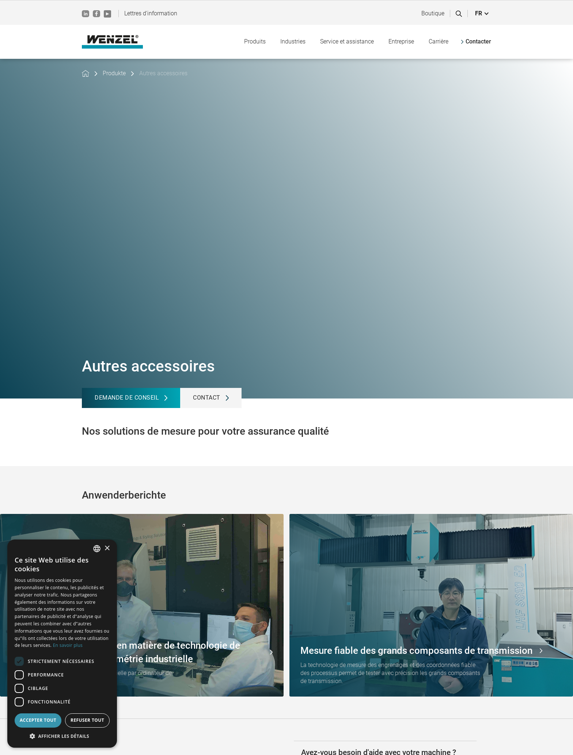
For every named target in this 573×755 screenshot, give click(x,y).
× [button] (107, 548)
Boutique (432, 13)
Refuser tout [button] (87, 720)
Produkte (114, 73)
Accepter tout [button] (38, 720)
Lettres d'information (150, 13)
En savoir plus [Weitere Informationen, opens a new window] (68, 645)
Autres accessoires (163, 73)
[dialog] (62, 643)
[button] (482, 13)
